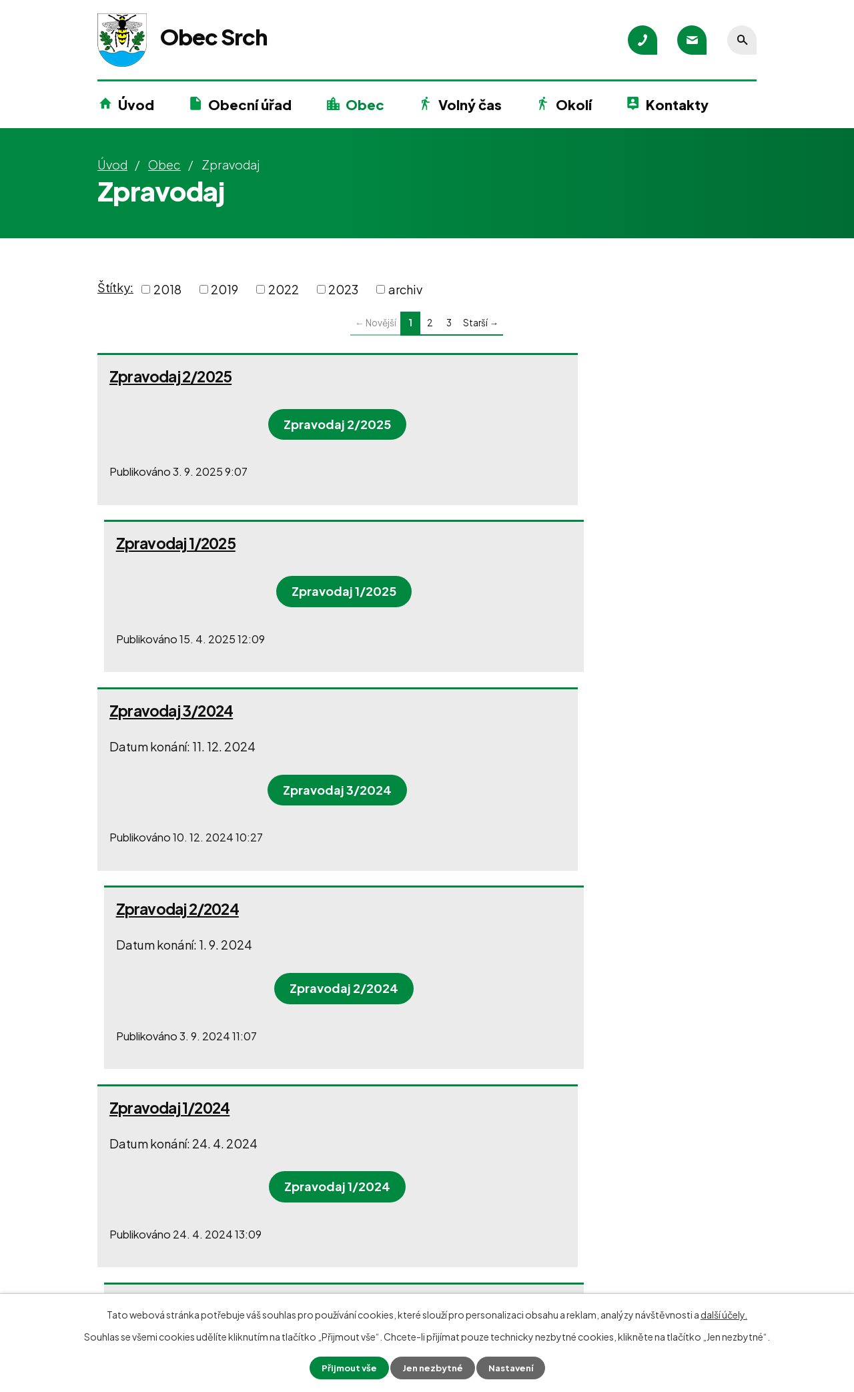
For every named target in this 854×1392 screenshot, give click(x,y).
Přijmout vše (345, 1367)
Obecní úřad (250, 104)
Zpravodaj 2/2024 (506, 543)
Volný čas (470, 104)
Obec (365, 104)
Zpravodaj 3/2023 (506, 758)
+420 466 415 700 (169, 1237)
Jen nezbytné (432, 1367)
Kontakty (677, 104)
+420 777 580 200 (171, 1261)
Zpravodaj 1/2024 (169, 758)
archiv (405, 289)
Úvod (136, 104)
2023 (343, 289)
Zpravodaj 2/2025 (170, 376)
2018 (167, 289)
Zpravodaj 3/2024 (171, 543)
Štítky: (115, 287)
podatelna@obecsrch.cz (188, 1285)
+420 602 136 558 (383, 1260)
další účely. (724, 1314)
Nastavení (514, 1367)
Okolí (574, 104)
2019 (224, 289)
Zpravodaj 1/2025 (504, 376)
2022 (283, 289)
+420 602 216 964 (383, 1236)
